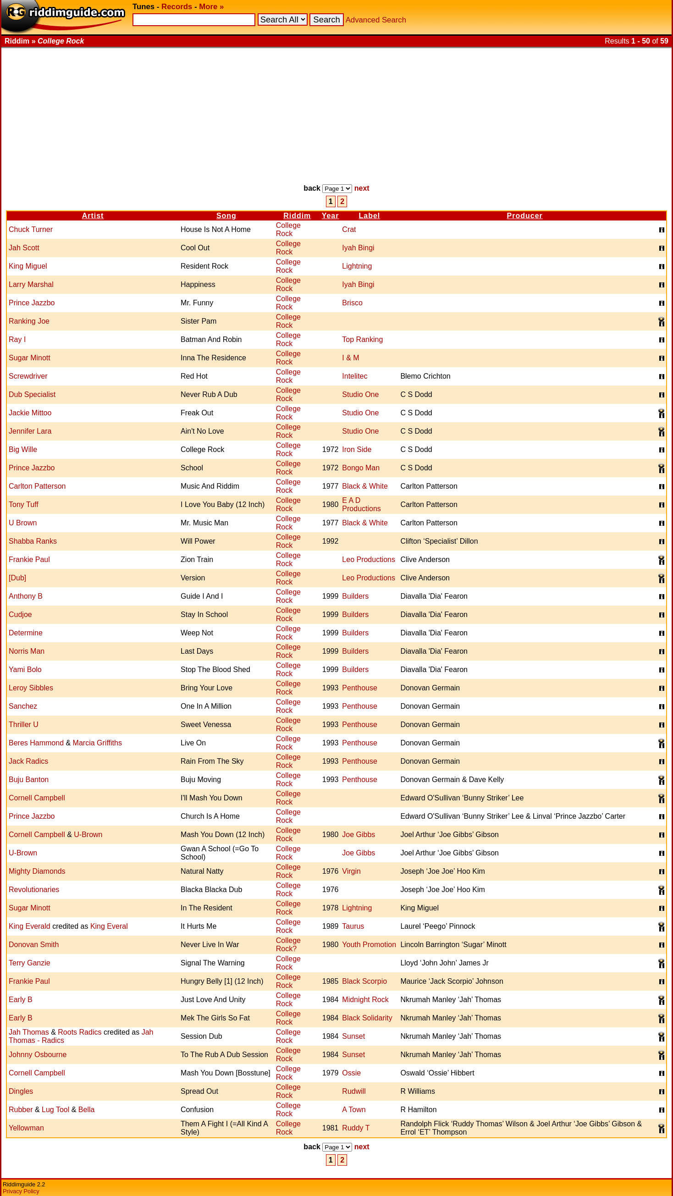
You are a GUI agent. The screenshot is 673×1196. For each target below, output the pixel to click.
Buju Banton (29, 779)
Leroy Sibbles (31, 688)
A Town (353, 1109)
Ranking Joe (29, 321)
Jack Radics (28, 761)
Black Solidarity (367, 1018)
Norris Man (26, 651)
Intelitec (354, 376)
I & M (350, 358)
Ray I (17, 339)
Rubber (21, 1109)
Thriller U (24, 724)
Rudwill (354, 1091)
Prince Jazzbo (32, 303)
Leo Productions (368, 559)
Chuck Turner (31, 229)
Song (226, 216)
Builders (355, 596)
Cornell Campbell (37, 798)
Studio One (360, 394)
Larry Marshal (31, 284)
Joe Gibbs (358, 834)
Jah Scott (24, 248)
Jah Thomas (29, 1032)
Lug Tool (55, 1109)
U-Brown (88, 834)
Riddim (297, 216)
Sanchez (23, 706)
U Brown (23, 523)
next (362, 188)
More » (211, 6)
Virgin (351, 871)
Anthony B (26, 596)
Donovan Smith (34, 944)
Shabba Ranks (33, 541)
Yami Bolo (25, 669)
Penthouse (359, 688)
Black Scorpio (364, 981)
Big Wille (23, 449)
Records (176, 6)
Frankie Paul (29, 559)
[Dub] (17, 578)
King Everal (109, 926)
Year (330, 216)
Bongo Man (361, 468)
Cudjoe (20, 614)
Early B (21, 999)
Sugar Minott (29, 358)
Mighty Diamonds (37, 871)
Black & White (365, 486)
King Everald (29, 926)
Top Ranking (362, 339)
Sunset (353, 1036)
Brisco (352, 303)
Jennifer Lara (30, 431)
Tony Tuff (24, 504)
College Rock (288, 229)
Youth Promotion (369, 944)
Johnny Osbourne (37, 1054)
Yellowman (26, 1128)
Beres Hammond (36, 743)
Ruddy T (356, 1128)
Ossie (351, 1073)
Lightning (357, 266)
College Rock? (288, 945)
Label (369, 216)
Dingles (21, 1091)
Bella (86, 1109)
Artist (93, 216)
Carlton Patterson (37, 486)
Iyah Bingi (358, 248)
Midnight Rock (365, 999)
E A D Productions (361, 504)
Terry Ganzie (29, 963)
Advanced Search (376, 20)
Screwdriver (28, 376)
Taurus (353, 926)
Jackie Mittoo (30, 413)
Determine (26, 633)
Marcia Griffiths (97, 743)
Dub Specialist (32, 394)
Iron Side (356, 449)
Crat (349, 229)
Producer (525, 216)
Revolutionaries (34, 889)
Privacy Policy (21, 1191)
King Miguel (28, 266)
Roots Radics (79, 1032)
